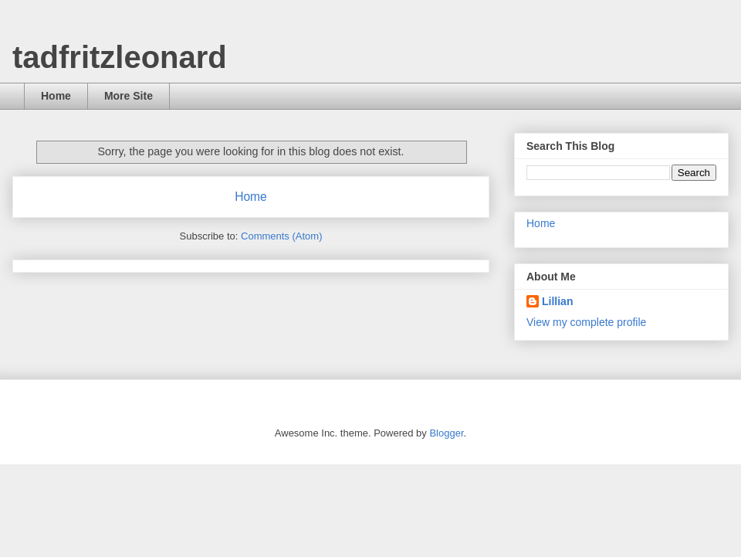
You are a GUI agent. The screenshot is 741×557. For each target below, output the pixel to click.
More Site (128, 96)
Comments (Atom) (281, 236)
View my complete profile (586, 322)
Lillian (557, 301)
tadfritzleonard (119, 57)
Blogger (446, 433)
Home (56, 96)
